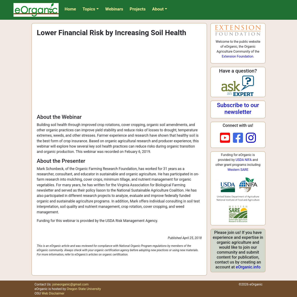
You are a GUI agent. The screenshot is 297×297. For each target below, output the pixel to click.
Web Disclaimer (53, 293)
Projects (138, 9)
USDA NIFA (244, 160)
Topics (89, 9)
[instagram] (251, 138)
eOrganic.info (248, 267)
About (158, 9)
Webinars (114, 9)
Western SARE (238, 170)
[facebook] (239, 138)
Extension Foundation (237, 56)
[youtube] (226, 138)
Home (70, 9)
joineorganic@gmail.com (70, 284)
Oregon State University (84, 289)
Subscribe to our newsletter (238, 109)
